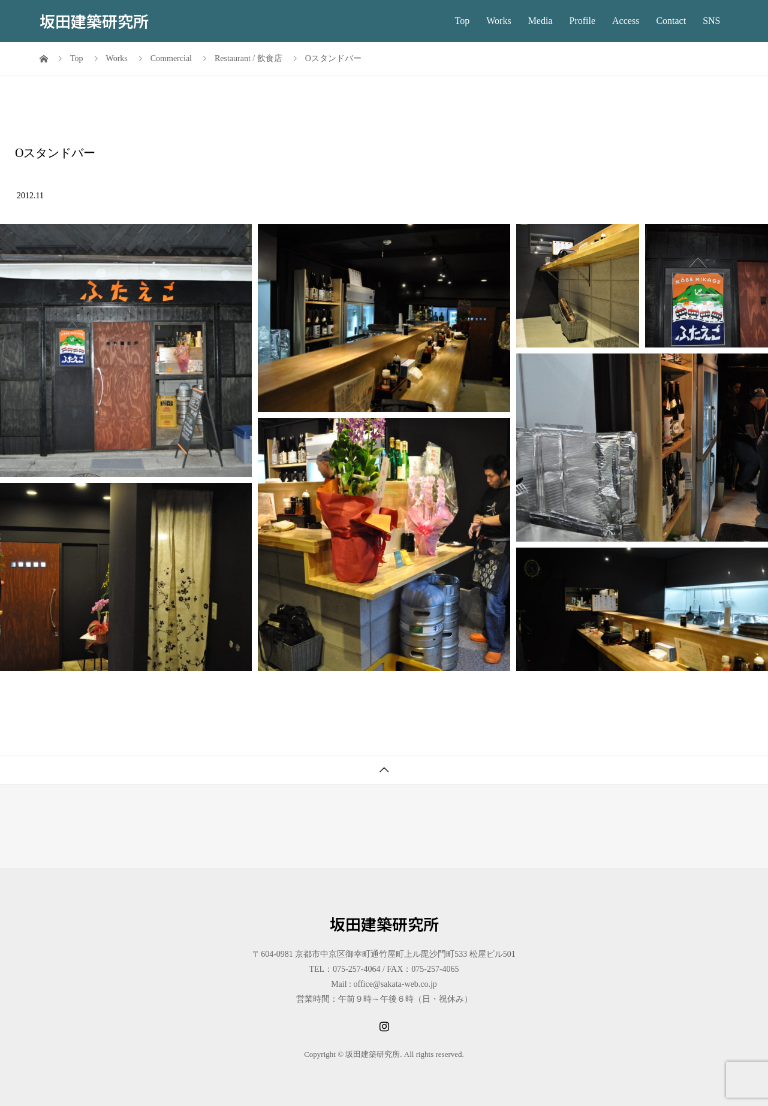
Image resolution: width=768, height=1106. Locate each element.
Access (625, 21)
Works (498, 21)
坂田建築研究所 (94, 21)
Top (462, 21)
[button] (126, 350)
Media (540, 21)
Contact (671, 21)
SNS (711, 21)
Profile (583, 21)
